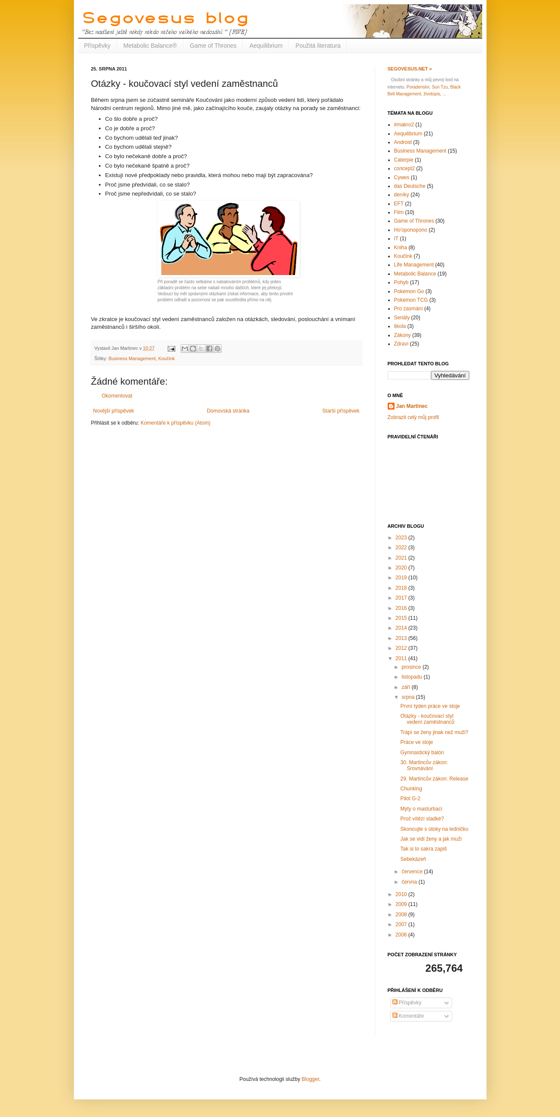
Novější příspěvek (113, 411)
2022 (401, 548)
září (406, 687)
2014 (401, 628)
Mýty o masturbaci (421, 809)
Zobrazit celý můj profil (413, 417)
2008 (401, 915)
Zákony (402, 335)
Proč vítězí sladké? (422, 819)
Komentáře (408, 1016)
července (412, 872)
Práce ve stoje (416, 742)
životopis (431, 94)
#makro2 (404, 125)
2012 (401, 648)
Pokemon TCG (411, 300)
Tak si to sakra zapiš (423, 849)
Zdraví (401, 344)
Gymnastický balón (422, 753)
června (409, 882)
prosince (411, 667)
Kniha (400, 248)
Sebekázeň (413, 859)
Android (403, 142)
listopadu (412, 677)
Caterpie (403, 160)
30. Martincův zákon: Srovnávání (424, 765)
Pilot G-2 (410, 799)
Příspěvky (97, 45)
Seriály (402, 318)
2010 (401, 894)
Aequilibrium (265, 45)
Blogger (310, 1079)
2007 (401, 924)
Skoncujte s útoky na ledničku (434, 829)
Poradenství (418, 87)
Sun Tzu (440, 87)
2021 (401, 558)
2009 (401, 904)
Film (399, 212)
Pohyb (401, 282)
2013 (401, 638)
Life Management (414, 265)
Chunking (411, 789)
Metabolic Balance (415, 274)
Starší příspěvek (341, 411)
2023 (401, 538)
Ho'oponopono (411, 230)
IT (396, 239)
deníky (401, 195)
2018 (401, 588)
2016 (401, 608)
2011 (401, 658)
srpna (408, 697)
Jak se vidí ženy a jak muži (431, 839)
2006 (401, 935)
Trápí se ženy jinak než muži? (434, 732)
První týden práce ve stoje (430, 706)
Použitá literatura (317, 45)
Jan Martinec (412, 406)
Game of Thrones (213, 45)
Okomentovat (117, 396)
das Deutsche (409, 186)
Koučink (166, 358)
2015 (401, 618)
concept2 (404, 168)
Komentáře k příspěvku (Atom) (176, 423)
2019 (401, 578)
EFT (399, 204)
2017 (401, 598)
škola (400, 326)
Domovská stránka (228, 411)
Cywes (402, 177)
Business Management (132, 358)
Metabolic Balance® (150, 45)
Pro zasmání (408, 309)
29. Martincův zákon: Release (434, 779)
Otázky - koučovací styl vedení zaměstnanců (427, 719)
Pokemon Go (409, 291)
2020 (401, 568)
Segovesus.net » (410, 68)
